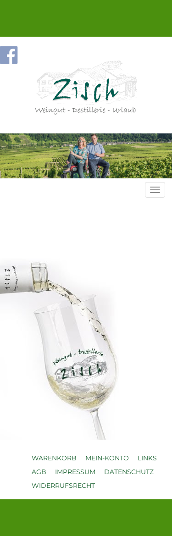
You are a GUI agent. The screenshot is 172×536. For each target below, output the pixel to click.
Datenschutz (129, 472)
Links (147, 458)
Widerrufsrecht (63, 485)
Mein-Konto (107, 458)
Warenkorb (54, 458)
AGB (39, 472)
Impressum (75, 472)
